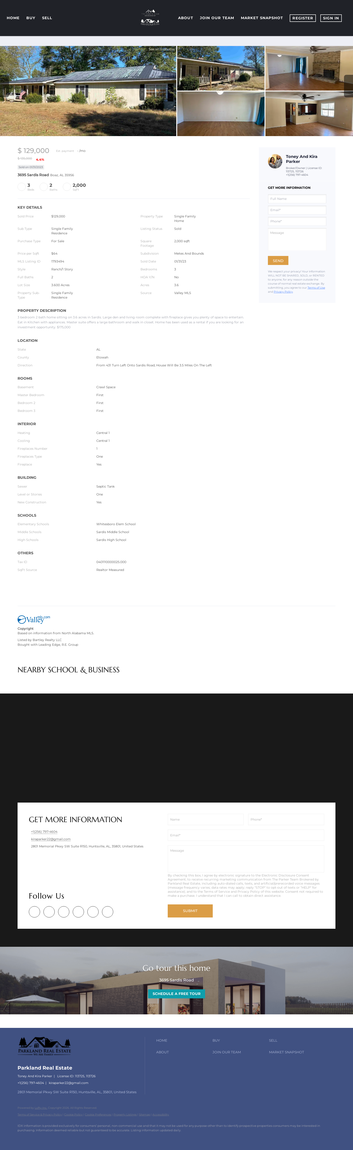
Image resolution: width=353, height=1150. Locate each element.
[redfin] (107, 911)
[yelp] (63, 911)
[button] (183, 1040)
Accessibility (160, 1114)
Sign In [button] (331, 18)
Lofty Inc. (41, 1107)
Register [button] (302, 18)
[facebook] (34, 911)
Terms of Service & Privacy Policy (40, 1114)
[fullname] (297, 198)
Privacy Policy (283, 291)
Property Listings (125, 1114)
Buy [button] (30, 18)
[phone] (297, 221)
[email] (297, 209)
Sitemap (144, 1114)
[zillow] (49, 911)
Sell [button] (47, 18)
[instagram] (78, 911)
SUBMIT (190, 911)
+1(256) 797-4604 (297, 174)
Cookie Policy (73, 1114)
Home (13, 18)
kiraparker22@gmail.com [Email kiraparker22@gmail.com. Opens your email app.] (68, 1083)
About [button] (185, 18)
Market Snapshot (262, 18)
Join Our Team (217, 18)
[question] (297, 239)
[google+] (93, 911)
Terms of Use (316, 287)
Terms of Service (217, 892)
